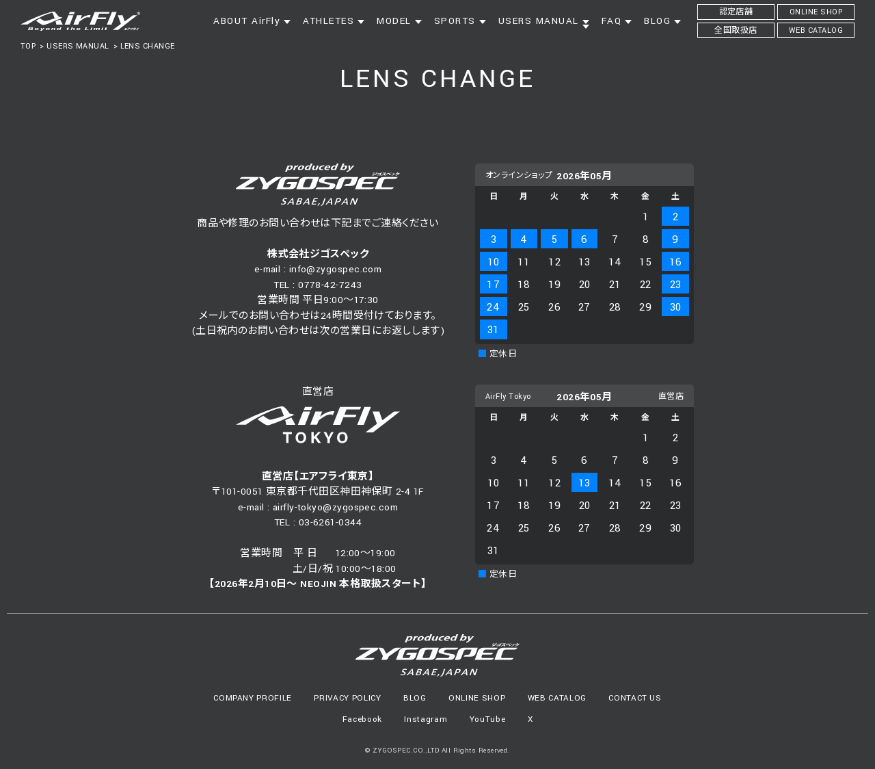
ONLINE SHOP (476, 698)
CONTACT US (635, 698)
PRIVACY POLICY (347, 698)
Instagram (425, 719)
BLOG (415, 698)
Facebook (362, 719)
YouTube (488, 719)
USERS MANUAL (77, 46)
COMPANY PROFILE (252, 698)
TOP (28, 46)
